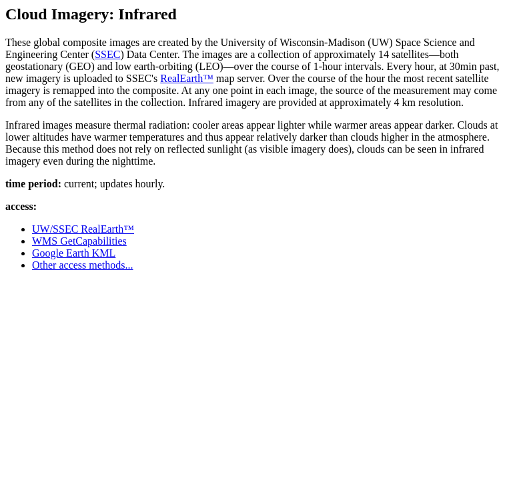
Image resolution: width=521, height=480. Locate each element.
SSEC (107, 54)
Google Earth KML (73, 253)
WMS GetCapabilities (79, 241)
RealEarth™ (186, 78)
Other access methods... (82, 265)
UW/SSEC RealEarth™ (83, 229)
